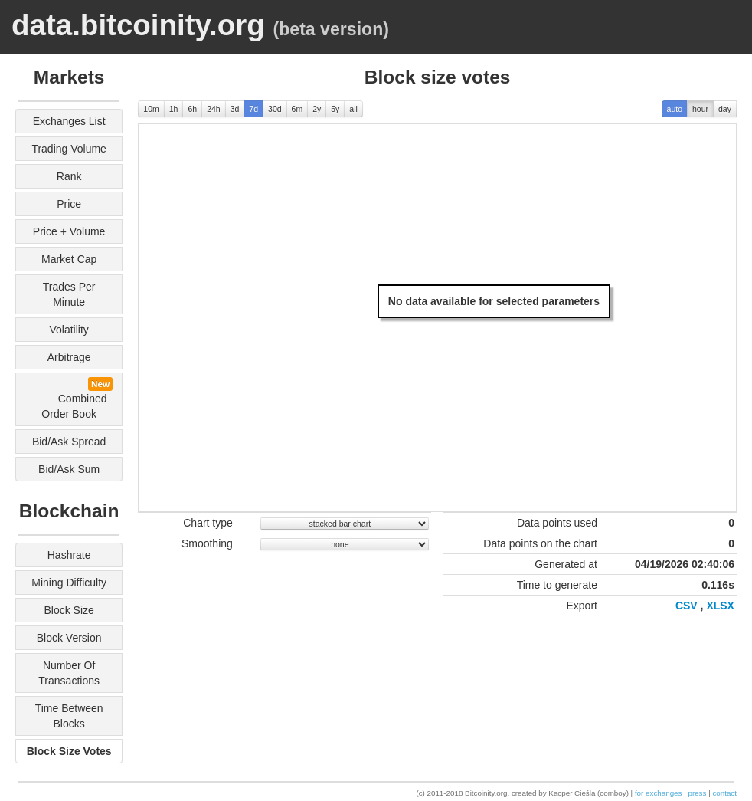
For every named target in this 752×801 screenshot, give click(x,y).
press (697, 793)
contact (724, 793)
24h (214, 108)
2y (316, 108)
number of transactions (69, 673)
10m (151, 108)
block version (69, 638)
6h (192, 108)
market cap (68, 259)
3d (235, 108)
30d (275, 108)
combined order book (72, 398)
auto (674, 108)
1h (173, 108)
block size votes (69, 751)
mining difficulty (68, 582)
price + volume (69, 231)
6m (297, 108)
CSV (686, 605)
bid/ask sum (69, 469)
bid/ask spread (69, 441)
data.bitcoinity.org (138, 24)
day (724, 108)
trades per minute (69, 294)
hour (700, 108)
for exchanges (658, 793)
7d (253, 108)
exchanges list (69, 121)
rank (69, 176)
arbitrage (69, 357)
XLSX (720, 605)
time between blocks (69, 716)
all (353, 108)
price (69, 204)
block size (68, 610)
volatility (68, 329)
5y (335, 108)
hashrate (69, 555)
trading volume (68, 149)
